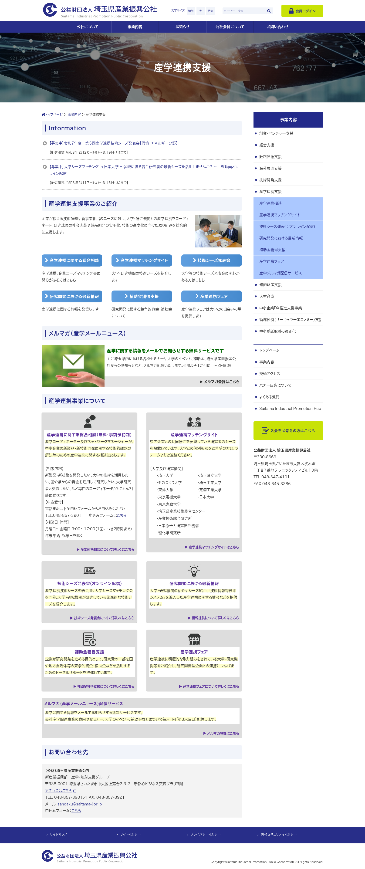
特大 (210, 11)
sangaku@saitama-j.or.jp (79, 804)
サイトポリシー (130, 834)
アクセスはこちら (60, 790)
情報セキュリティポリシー (279, 834)
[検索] (269, 11)
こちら (121, 515)
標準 (191, 11)
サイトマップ (58, 834)
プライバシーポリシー (205, 834)
